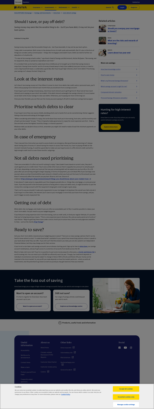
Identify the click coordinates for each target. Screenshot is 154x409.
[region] (77, 396)
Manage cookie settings (126, 404)
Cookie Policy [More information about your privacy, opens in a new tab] (65, 394)
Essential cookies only (126, 397)
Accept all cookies (126, 389)
